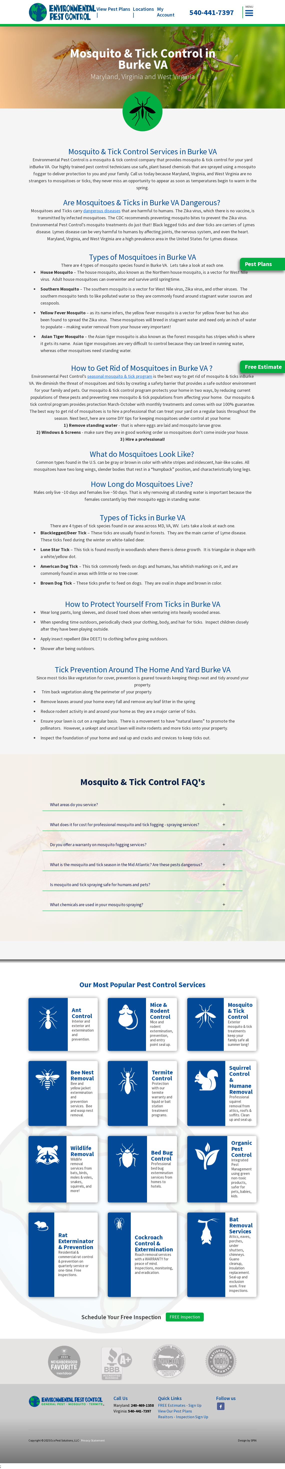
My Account (165, 12)
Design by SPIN (247, 1440)
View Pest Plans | (113, 12)
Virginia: (132, 1410)
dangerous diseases (101, 211)
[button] (251, 12)
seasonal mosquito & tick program (119, 376)
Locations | (143, 12)
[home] (62, 12)
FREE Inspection (185, 1340)
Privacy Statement (93, 1440)
